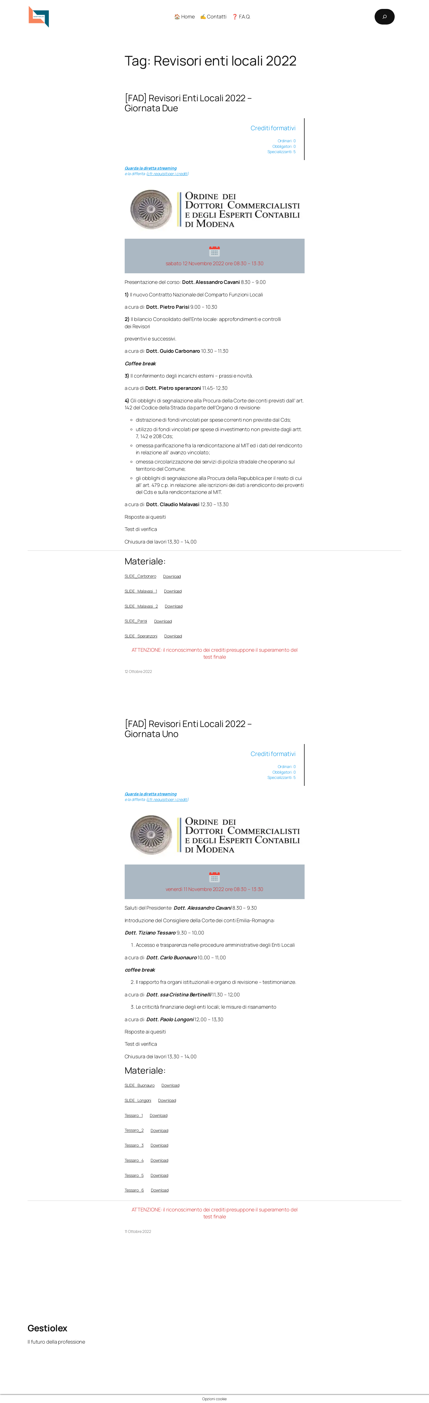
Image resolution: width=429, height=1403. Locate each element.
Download (172, 576)
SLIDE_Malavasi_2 (141, 606)
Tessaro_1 (134, 1115)
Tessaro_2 (134, 1130)
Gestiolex (48, 1328)
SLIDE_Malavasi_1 (141, 591)
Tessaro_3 (134, 1145)
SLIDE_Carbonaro (140, 576)
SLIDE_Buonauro (140, 1085)
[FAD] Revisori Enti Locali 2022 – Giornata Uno (188, 729)
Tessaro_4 (134, 1160)
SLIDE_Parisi (136, 621)
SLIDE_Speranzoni (141, 636)
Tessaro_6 (134, 1190)
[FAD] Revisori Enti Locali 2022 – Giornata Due (188, 103)
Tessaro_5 (134, 1175)
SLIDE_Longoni (138, 1100)
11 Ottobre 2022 (138, 1231)
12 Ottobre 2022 (138, 671)
